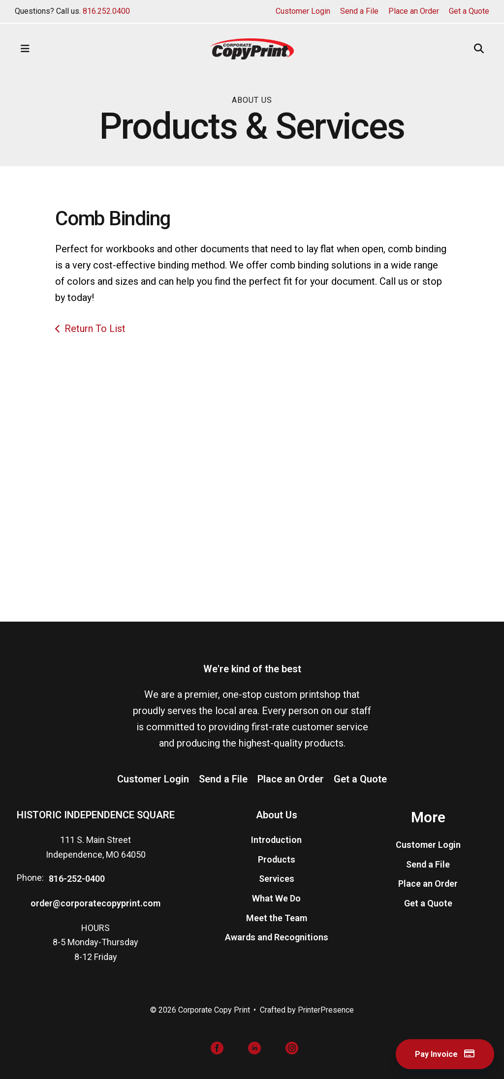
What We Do (276, 898)
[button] (25, 48)
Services (276, 879)
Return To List (95, 328)
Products (276, 859)
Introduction (276, 840)
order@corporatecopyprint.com (95, 903)
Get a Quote (469, 11)
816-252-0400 (77, 879)
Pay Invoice (441, 1054)
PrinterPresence (326, 1010)
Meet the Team (276, 918)
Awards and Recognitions (276, 937)
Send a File (359, 11)
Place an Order (413, 11)
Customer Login (303, 11)
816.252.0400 (106, 11)
